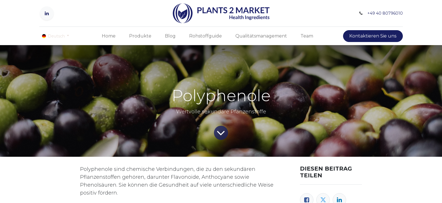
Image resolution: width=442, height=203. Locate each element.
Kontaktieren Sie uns (372, 36)
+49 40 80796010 (385, 13)
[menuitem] (108, 36)
